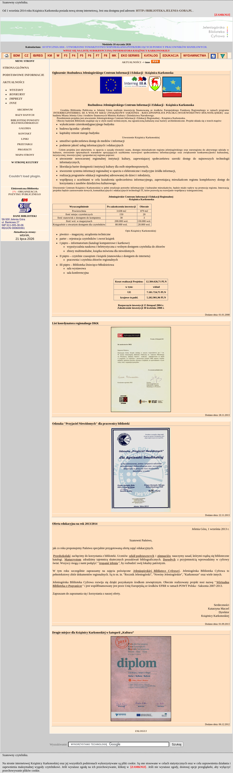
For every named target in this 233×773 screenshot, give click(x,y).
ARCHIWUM (25, 109)
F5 (81, 55)
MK (114, 55)
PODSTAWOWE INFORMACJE (23, 75)
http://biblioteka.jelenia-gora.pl (164, 10)
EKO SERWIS (130, 55)
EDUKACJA (170, 55)
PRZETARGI (25, 144)
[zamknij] (138, 767)
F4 (73, 55)
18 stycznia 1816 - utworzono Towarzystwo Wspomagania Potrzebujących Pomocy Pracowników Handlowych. (124, 47)
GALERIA (25, 128)
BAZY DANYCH (24, 115)
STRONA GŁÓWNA (16, 67)
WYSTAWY (16, 90)
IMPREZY (15, 98)
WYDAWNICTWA (194, 55)
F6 (89, 55)
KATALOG (151, 55)
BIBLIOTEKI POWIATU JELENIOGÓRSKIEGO (25, 121)
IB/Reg (38, 55)
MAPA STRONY (24, 155)
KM (50, 55)
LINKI (25, 139)
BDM (16, 55)
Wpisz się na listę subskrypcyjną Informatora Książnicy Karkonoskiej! (116, 50)
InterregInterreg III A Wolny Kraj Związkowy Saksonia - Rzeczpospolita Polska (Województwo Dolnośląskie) (138, 112)
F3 (65, 55)
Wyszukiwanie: (59, 744)
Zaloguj (141, 731)
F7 (97, 55)
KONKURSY (17, 94)
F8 (105, 55)
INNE (13, 103)
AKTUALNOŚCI (13, 82)
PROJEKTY (25, 149)
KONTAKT (24, 133)
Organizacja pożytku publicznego (24, 193)
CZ (26, 55)
